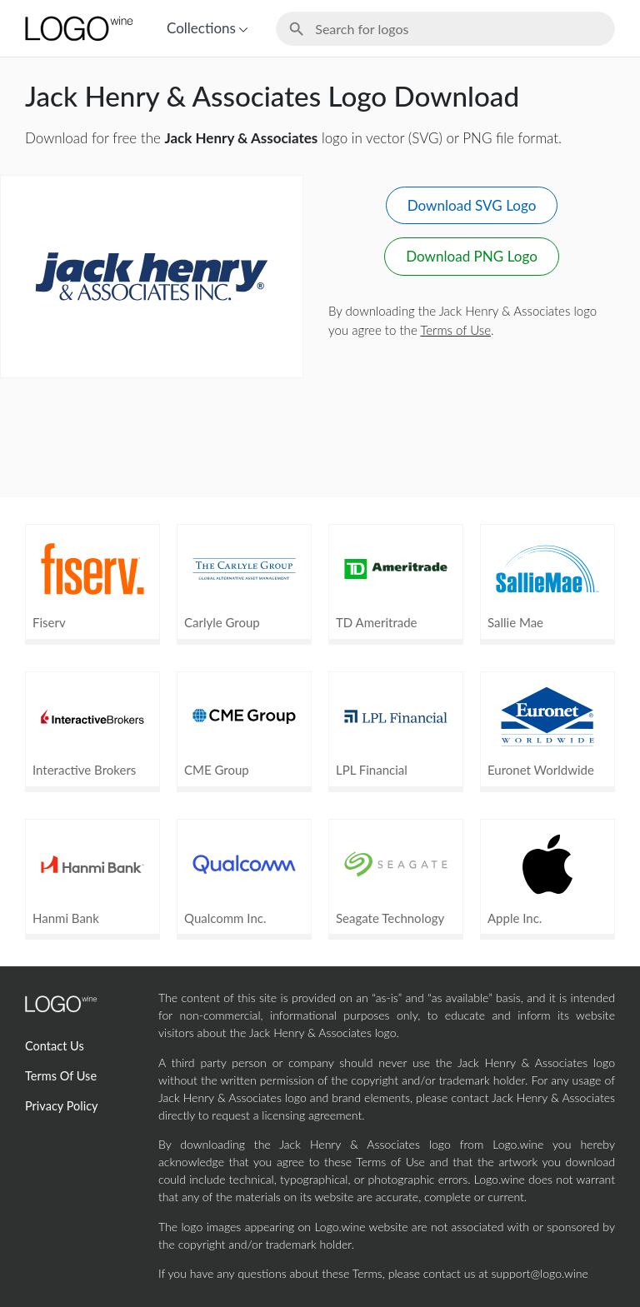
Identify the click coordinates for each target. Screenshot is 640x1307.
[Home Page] (77, 28)
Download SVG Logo (472, 205)
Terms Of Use (61, 1076)
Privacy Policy (61, 1106)
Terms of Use (455, 329)
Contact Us (54, 1046)
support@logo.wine (540, 1273)
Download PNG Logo (472, 256)
